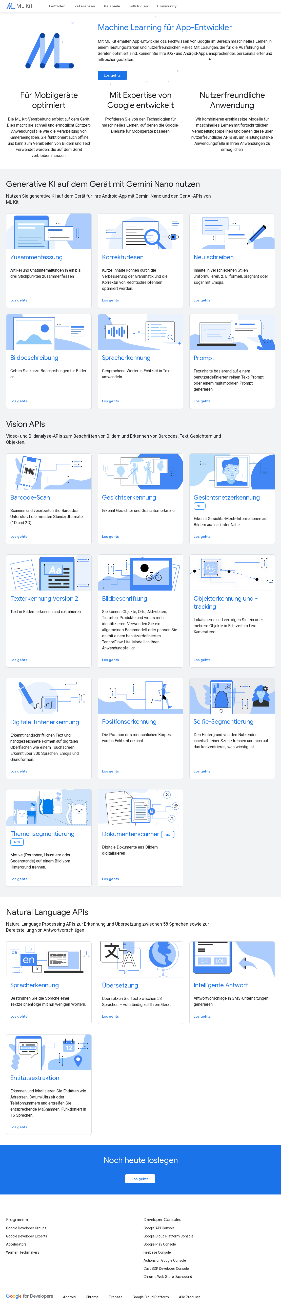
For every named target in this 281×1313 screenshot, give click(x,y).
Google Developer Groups (26, 1228)
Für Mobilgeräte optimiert (49, 100)
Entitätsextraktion (34, 1078)
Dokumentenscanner (138, 834)
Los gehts (112, 75)
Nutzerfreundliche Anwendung (232, 100)
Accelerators (16, 1244)
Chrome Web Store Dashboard (168, 1277)
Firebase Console (157, 1252)
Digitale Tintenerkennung (44, 722)
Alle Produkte (189, 1297)
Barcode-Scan (30, 497)
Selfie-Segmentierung (223, 721)
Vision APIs (25, 424)
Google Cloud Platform (151, 1297)
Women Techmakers (22, 1252)
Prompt (204, 358)
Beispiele (112, 6)
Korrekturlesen (123, 257)
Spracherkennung (126, 358)
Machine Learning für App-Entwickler (165, 27)
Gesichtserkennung (129, 497)
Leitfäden (57, 6)
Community (167, 6)
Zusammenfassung (36, 257)
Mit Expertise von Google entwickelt (140, 100)
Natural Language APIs (47, 912)
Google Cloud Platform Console (168, 1236)
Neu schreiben (214, 257)
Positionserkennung (129, 721)
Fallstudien (138, 6)
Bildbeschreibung (34, 358)
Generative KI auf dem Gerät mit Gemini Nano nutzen (103, 184)
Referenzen (84, 6)
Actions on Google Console (165, 1260)
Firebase (116, 1297)
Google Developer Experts (26, 1236)
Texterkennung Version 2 (44, 598)
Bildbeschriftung (124, 598)
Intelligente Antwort (221, 985)
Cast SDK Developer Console (166, 1269)
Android (69, 1297)
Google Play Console (160, 1244)
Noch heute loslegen (140, 1160)
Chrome (92, 1297)
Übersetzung (120, 985)
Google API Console (159, 1228)
